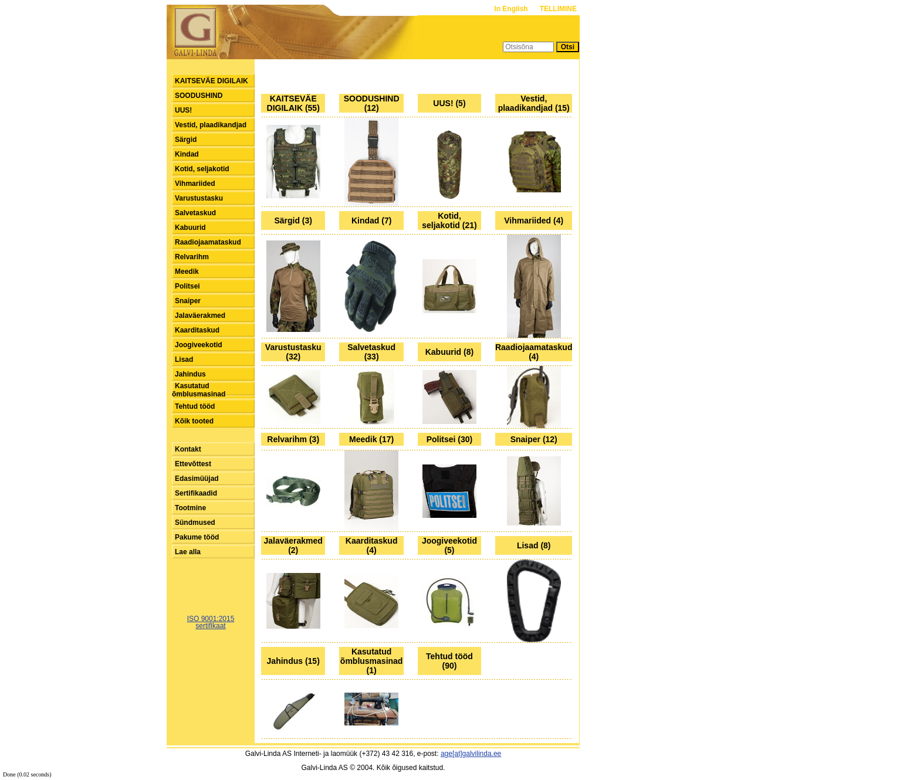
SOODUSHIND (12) (372, 103)
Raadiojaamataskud (208, 242)
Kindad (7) (371, 220)
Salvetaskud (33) (371, 351)
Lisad (184, 359)
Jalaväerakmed (200, 315)
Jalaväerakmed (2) (292, 545)
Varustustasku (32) (293, 351)
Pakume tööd (197, 537)
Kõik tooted (194, 421)
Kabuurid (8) (449, 352)
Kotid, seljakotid (202, 169)
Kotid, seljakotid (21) (449, 220)
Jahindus (190, 374)
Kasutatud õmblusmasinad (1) (371, 661)
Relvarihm (192, 257)
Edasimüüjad (197, 478)
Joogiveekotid (198, 345)
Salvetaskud (195, 213)
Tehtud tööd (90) (449, 661)
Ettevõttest (193, 464)
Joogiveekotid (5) (449, 545)
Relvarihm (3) (293, 439)
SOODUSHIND (198, 95)
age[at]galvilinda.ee (471, 754)
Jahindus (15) (293, 661)
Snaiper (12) (533, 439)
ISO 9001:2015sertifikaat (211, 622)
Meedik (187, 271)
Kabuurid (190, 227)
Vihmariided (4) (533, 220)
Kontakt (188, 449)
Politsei (187, 286)
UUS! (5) (449, 103)
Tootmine (190, 508)
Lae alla (188, 552)
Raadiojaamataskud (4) (534, 351)
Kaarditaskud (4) (372, 545)
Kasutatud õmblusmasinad (198, 390)
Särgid (186, 139)
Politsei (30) (450, 439)
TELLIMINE (558, 9)
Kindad (187, 154)
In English (512, 9)
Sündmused (195, 522)
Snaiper (188, 301)
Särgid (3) (293, 220)
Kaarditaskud (197, 330)
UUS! (183, 110)
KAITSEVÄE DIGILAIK (211, 81)
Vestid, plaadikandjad (210, 125)
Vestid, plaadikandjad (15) (534, 103)
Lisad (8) (534, 545)
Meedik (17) (371, 439)
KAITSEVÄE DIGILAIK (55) (293, 103)
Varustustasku (199, 198)
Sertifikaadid (196, 493)
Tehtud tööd (195, 406)
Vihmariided (195, 183)
